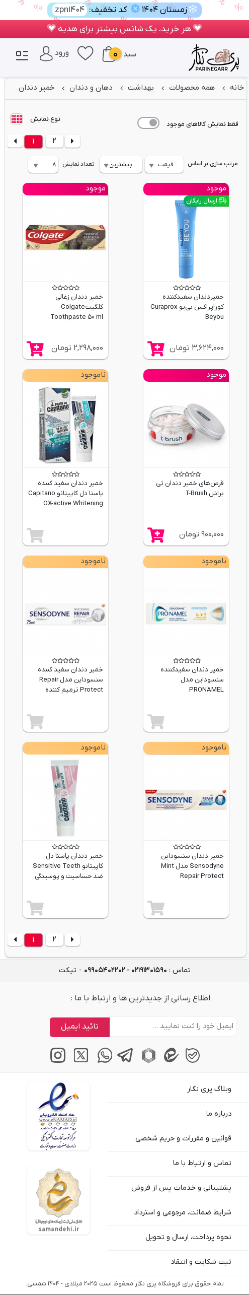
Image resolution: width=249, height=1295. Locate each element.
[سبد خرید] (108, 54)
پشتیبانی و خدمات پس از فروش (181, 1188)
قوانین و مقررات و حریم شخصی (183, 1138)
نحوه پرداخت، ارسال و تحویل (188, 1237)
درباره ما (218, 1114)
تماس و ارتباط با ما (202, 1163)
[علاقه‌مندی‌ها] (85, 52)
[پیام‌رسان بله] (192, 1061)
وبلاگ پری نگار (209, 1089)
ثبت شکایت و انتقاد (201, 1262)
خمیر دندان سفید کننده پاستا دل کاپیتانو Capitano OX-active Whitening (65, 493)
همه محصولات (191, 88)
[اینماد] (58, 1116)
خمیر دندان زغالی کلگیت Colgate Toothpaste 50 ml (76, 307)
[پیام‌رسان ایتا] (169, 1061)
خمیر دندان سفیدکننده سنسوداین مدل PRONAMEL (192, 679)
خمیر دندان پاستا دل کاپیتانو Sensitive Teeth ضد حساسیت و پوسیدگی (68, 866)
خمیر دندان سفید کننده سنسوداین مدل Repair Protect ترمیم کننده (70, 679)
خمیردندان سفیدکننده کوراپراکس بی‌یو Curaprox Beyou (187, 307)
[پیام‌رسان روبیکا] (147, 1061)
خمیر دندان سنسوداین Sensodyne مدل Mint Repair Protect (192, 866)
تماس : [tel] (137, 970)
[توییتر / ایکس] (79, 1061)
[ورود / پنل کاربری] (54, 53)
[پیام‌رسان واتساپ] (102, 1061)
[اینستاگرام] (56, 1061)
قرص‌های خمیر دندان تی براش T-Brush (190, 488)
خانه (236, 88)
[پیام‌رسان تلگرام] (124, 1061)
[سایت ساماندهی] (58, 1200)
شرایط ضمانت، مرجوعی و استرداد (182, 1212)
